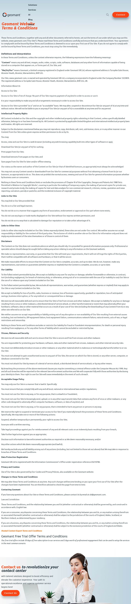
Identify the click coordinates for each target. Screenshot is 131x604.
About (31, 24)
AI (29, 15)
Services (32, 10)
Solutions (32, 5)
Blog (30, 19)
